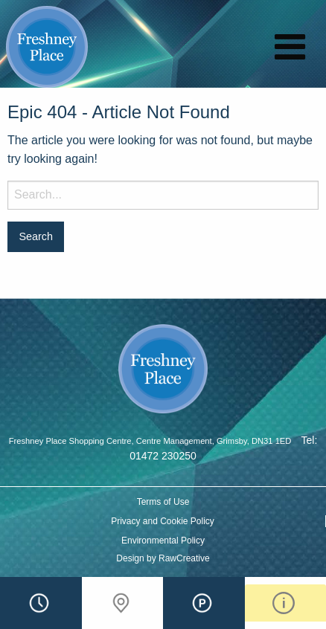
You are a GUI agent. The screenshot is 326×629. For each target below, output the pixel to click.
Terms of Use (163, 502)
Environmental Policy (163, 540)
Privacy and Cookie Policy (162, 521)
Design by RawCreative (162, 558)
